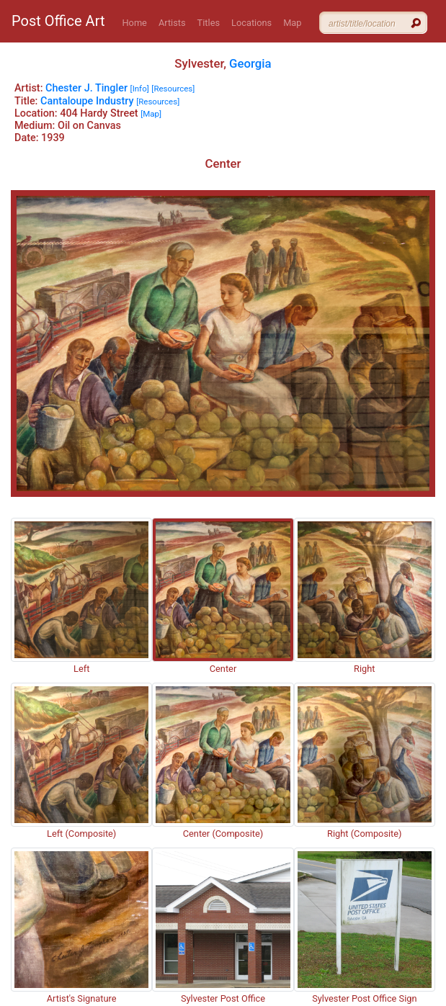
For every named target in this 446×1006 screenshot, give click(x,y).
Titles (208, 22)
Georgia (250, 63)
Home (134, 22)
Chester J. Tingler (86, 88)
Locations (251, 22)
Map (292, 22)
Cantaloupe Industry (87, 101)
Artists (172, 22)
